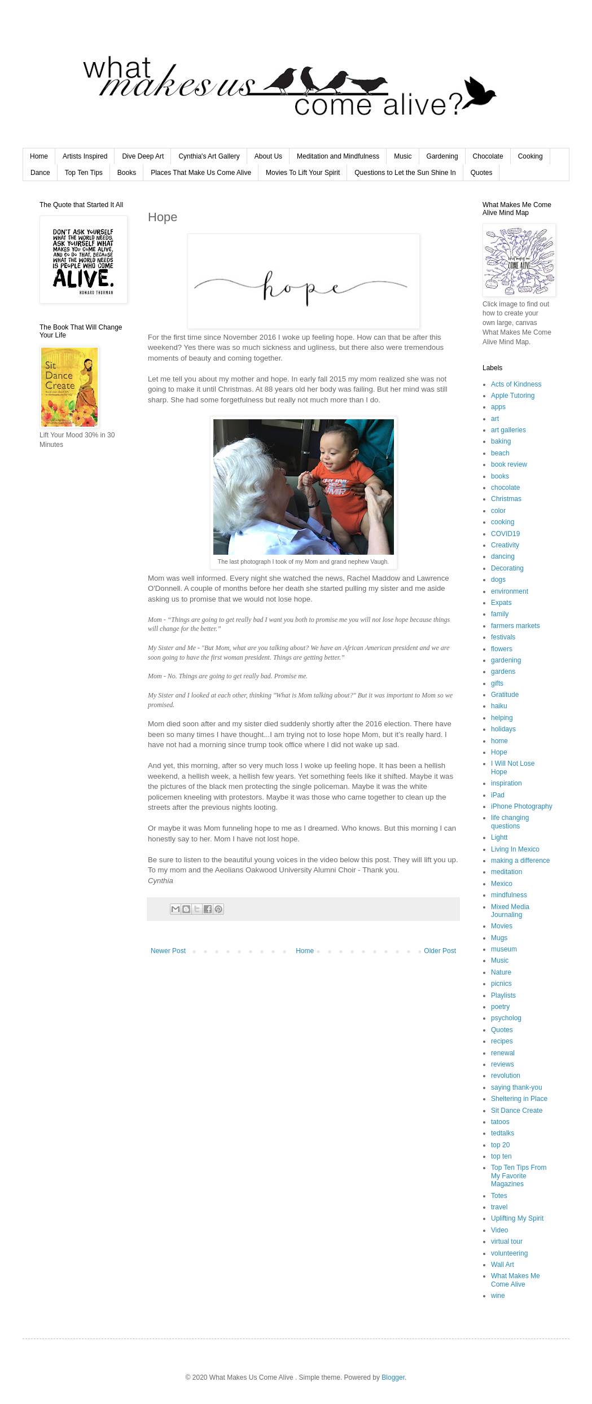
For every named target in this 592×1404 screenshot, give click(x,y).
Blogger (393, 1377)
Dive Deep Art (143, 156)
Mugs (499, 938)
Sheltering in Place (519, 1099)
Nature (501, 972)
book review (509, 464)
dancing (503, 556)
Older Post (440, 951)
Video (499, 1230)
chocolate (505, 488)
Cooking (530, 156)
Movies (501, 926)
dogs (498, 579)
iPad (498, 795)
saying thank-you (516, 1087)
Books (126, 173)
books (500, 476)
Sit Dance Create (516, 1111)
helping (502, 718)
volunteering (509, 1253)
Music (402, 156)
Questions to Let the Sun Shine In (404, 173)
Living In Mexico (515, 849)
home (499, 741)
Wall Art (502, 1265)
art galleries (508, 430)
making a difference (520, 861)
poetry (500, 1007)
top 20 (500, 1145)
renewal (503, 1053)
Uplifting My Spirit (517, 1218)
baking (501, 441)
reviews (502, 1064)
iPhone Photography (521, 806)
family (499, 614)
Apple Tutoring (512, 396)
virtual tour (507, 1241)
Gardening (442, 156)
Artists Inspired (85, 156)
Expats (501, 603)
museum (504, 949)
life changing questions (510, 822)
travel (499, 1207)
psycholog (506, 1018)
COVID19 (505, 534)
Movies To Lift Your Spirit (303, 173)
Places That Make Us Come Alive (201, 173)
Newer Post (168, 951)
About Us (268, 156)
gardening (506, 660)
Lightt (499, 837)
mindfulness (509, 895)
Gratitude (505, 695)
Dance (40, 173)
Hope (499, 752)
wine (498, 1296)
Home (39, 156)
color (498, 511)
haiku (499, 706)
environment (509, 591)
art (495, 419)
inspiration (506, 783)
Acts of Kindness (516, 384)
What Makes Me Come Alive (515, 1280)
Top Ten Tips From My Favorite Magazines (518, 1176)
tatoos (500, 1122)
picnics (501, 984)
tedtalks (502, 1133)
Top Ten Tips (84, 173)
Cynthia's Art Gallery (208, 156)
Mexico (501, 884)
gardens (503, 671)
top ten (501, 1156)
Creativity (505, 545)
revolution (505, 1076)
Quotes (482, 173)
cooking (502, 522)
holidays (503, 729)
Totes (499, 1196)
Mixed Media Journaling (510, 911)
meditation (506, 872)
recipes (502, 1041)
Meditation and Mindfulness (338, 156)
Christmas (506, 499)
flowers (501, 649)
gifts (497, 683)
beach (500, 453)
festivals (503, 637)
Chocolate (488, 156)
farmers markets (515, 626)
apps (498, 407)
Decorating (507, 568)
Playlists (503, 995)
